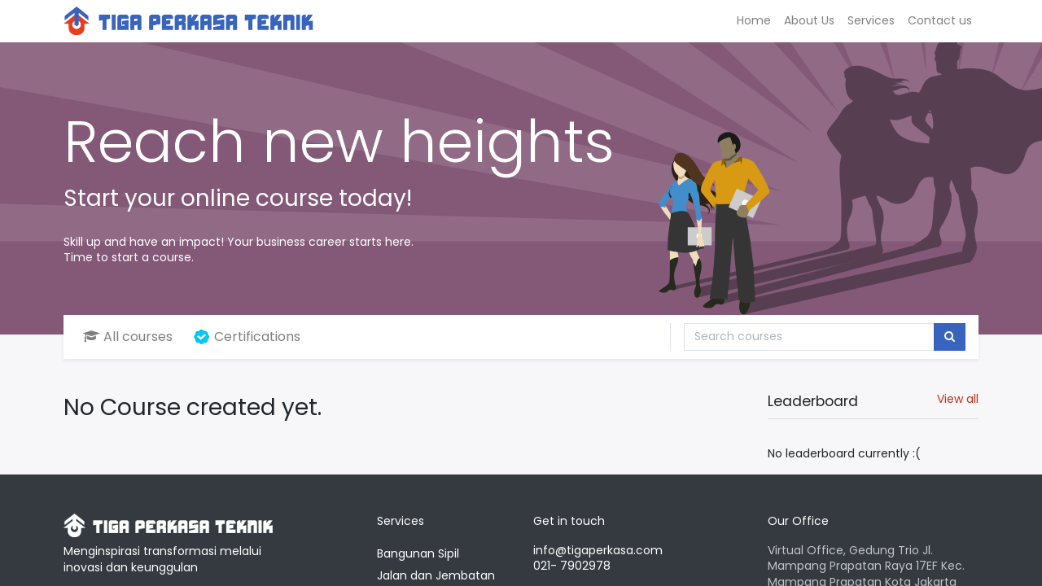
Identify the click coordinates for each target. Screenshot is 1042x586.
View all (958, 399)
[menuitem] (753, 21)
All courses (128, 336)
